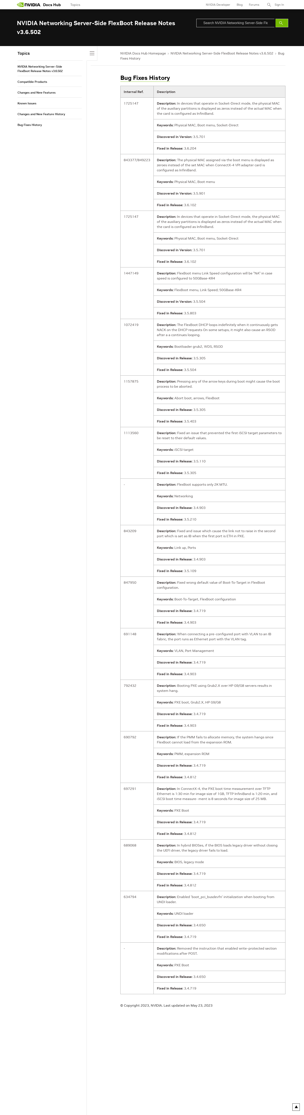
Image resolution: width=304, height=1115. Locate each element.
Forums (254, 5)
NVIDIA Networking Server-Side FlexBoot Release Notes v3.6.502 (222, 53)
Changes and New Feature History (41, 114)
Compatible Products (32, 82)
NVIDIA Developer (218, 5)
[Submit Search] (282, 23)
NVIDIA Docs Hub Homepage (143, 53)
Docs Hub (52, 4)
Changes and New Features (37, 92)
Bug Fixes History (145, 78)
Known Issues (27, 103)
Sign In (279, 5)
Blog (240, 5)
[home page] (29, 4)
